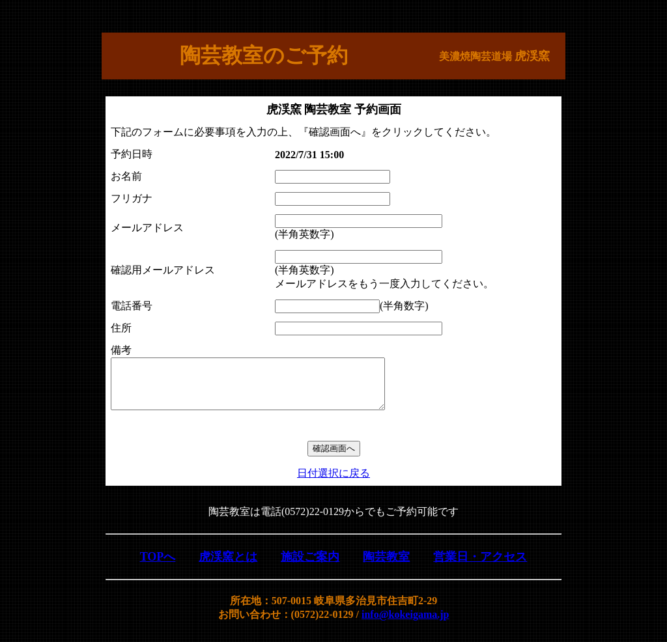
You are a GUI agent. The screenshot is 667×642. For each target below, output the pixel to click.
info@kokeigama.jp (405, 624)
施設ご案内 (310, 566)
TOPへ (158, 566)
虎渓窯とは (228, 566)
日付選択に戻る (333, 482)
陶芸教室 (386, 566)
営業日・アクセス (480, 566)
